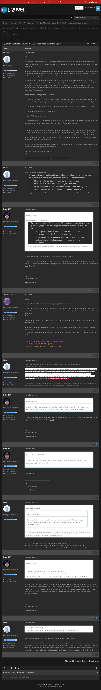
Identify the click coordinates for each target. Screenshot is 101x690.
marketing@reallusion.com (51, 183)
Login (86, 7)
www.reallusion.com (31, 282)
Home (5, 23)
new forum (93, 2)
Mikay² (5, 168)
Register (92, 7)
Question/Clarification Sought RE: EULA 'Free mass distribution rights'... (61, 23)
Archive (13, 23)
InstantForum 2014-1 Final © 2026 (53, 684)
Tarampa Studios (9, 295)
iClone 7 (22, 23)
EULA (52, 420)
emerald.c (12, 35)
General (30, 23)
